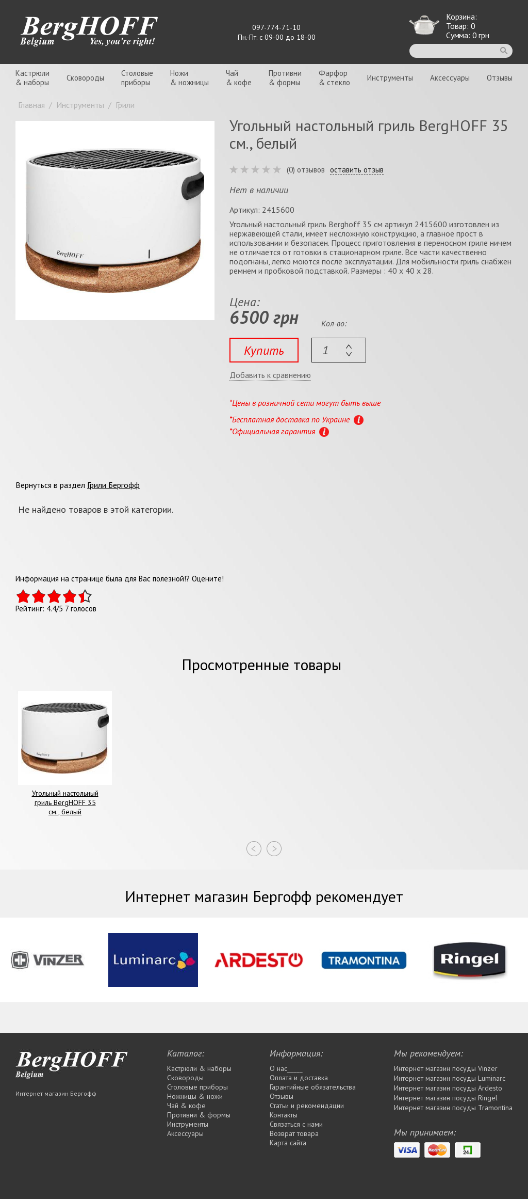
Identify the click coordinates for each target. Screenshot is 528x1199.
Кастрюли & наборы (199, 1068)
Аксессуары (450, 78)
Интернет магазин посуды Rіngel (446, 1097)
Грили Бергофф (113, 485)
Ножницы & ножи (195, 1096)
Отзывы (500, 78)
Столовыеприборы (137, 77)
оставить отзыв (357, 170)
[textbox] (338, 350)
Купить (264, 350)
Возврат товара (294, 1133)
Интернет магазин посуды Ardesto (448, 1088)
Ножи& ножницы (189, 77)
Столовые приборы (197, 1087)
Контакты (284, 1114)
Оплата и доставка (299, 1077)
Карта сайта (288, 1142)
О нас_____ (286, 1068)
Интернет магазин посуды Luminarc (449, 1078)
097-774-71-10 (276, 27)
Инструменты (390, 78)
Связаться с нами (296, 1124)
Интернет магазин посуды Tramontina (453, 1107)
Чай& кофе (239, 77)
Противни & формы (198, 1114)
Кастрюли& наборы (32, 77)
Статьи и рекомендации (307, 1105)
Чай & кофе (186, 1105)
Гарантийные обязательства (313, 1087)
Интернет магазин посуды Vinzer (446, 1068)
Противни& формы (285, 77)
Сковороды (85, 78)
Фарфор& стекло (334, 77)
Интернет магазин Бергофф (55, 1093)
